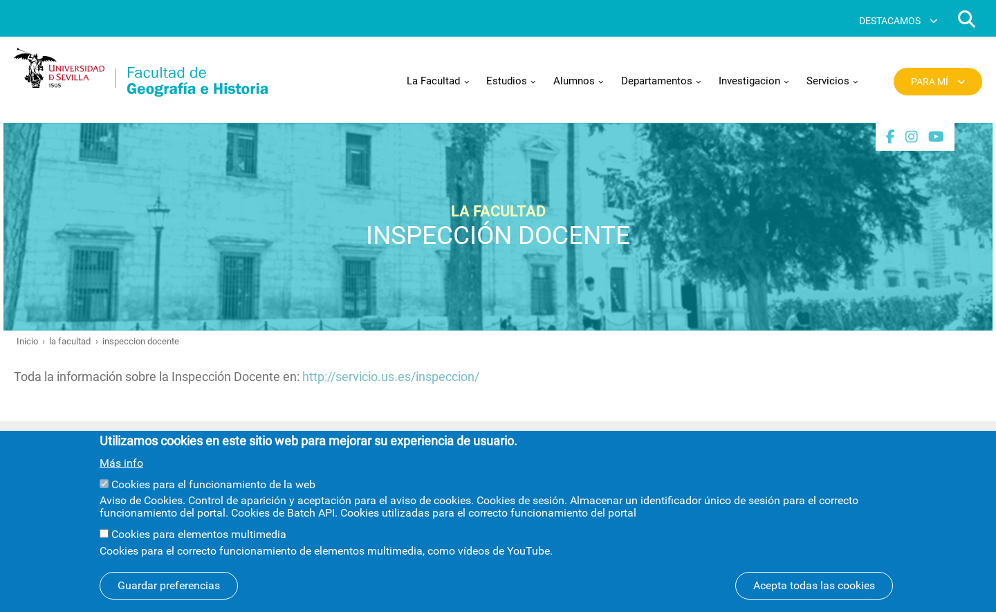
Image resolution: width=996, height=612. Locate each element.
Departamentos (656, 81)
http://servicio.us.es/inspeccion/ (390, 376)
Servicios (827, 81)
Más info (121, 478)
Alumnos (574, 81)
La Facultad (433, 81)
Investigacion (749, 81)
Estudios (506, 81)
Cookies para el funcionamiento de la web (213, 499)
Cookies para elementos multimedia (198, 549)
